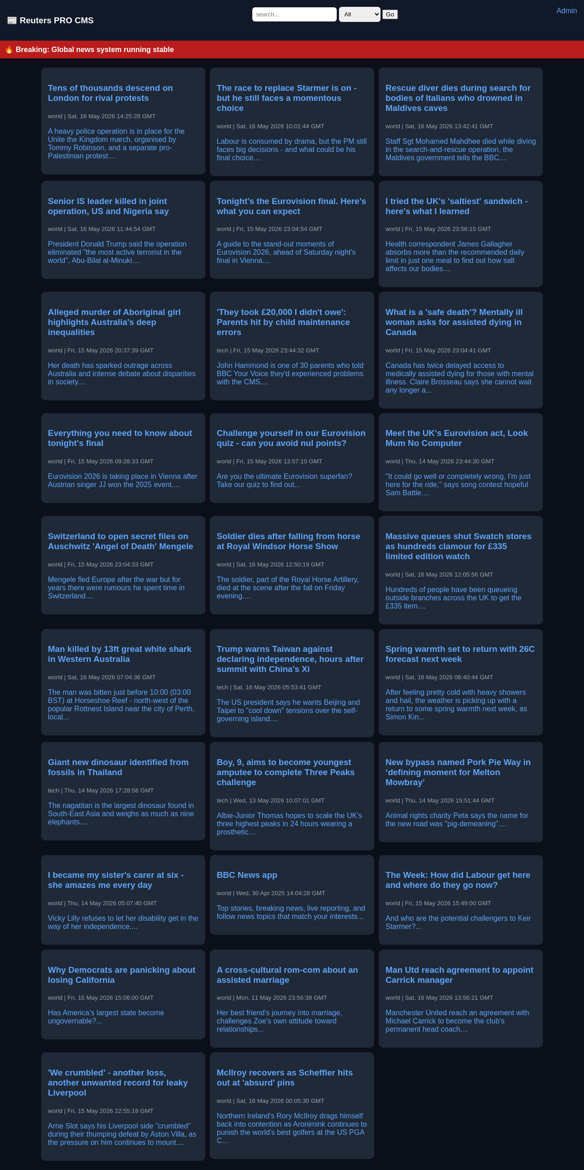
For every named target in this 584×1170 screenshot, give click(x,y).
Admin (567, 11)
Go (390, 14)
